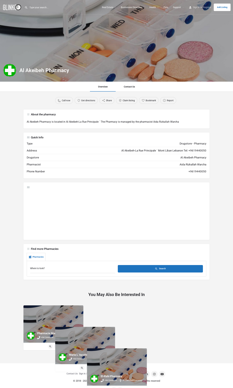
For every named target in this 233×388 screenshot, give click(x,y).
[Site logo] (12, 7)
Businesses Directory (131, 7)
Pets (166, 7)
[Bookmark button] (56, 346)
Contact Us (129, 86)
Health (152, 7)
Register (207, 7)
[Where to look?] (72, 269)
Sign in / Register (87, 373)
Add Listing (222, 7)
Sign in (196, 7)
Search (160, 268)
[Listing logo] (9, 70)
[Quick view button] (50, 346)
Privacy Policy (127, 373)
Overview (103, 86)
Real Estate (107, 7)
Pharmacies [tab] (36, 257)
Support (177, 7)
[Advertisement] (116, 214)
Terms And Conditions (108, 373)
